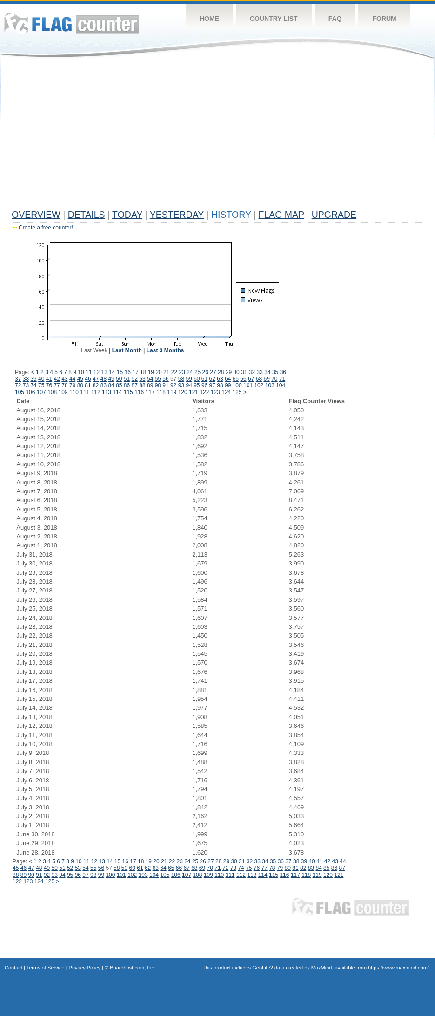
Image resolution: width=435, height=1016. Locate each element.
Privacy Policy (84, 967)
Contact (13, 967)
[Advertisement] (217, 136)
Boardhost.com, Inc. (132, 967)
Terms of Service (46, 967)
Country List (274, 18)
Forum (384, 18)
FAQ (335, 18)
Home (209, 18)
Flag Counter (71, 23)
